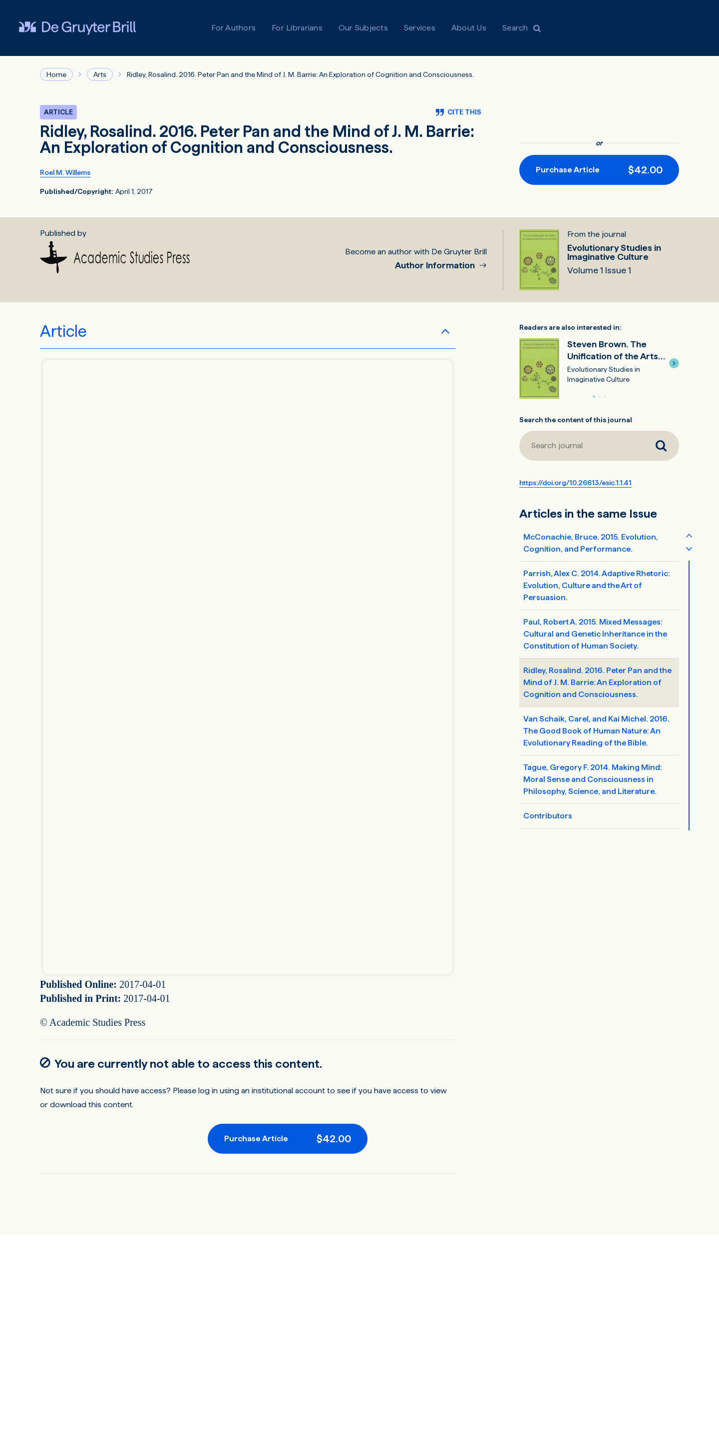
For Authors (233, 27)
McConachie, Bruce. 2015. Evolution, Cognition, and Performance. (590, 543)
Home (56, 74)
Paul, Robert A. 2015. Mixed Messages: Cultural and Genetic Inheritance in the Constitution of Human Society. (595, 634)
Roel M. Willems (65, 172)
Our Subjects (363, 27)
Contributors (547, 815)
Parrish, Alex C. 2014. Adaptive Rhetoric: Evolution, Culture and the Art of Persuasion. (596, 585)
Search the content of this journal (575, 420)
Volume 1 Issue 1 (599, 270)
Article (63, 331)
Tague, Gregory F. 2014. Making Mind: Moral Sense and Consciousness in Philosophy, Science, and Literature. (592, 779)
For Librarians (297, 27)
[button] (674, 363)
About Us (468, 27)
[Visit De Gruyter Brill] (77, 28)
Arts (99, 74)
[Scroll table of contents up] (689, 535)
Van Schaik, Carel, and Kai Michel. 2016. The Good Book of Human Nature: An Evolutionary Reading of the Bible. (596, 730)
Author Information (436, 265)
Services (419, 27)
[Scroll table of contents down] (689, 548)
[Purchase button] (599, 170)
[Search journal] (661, 446)
